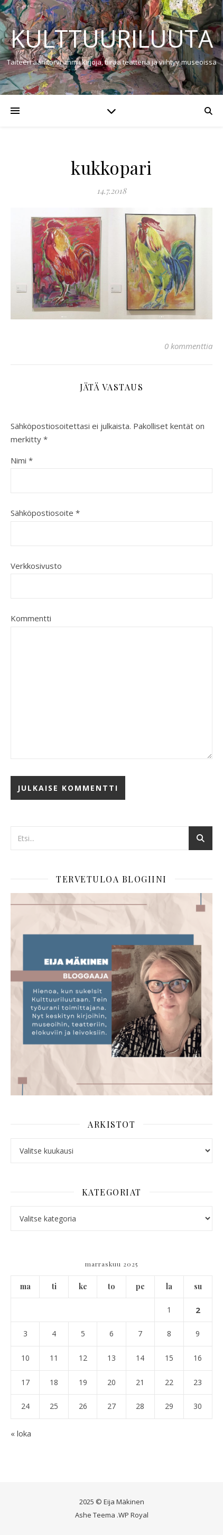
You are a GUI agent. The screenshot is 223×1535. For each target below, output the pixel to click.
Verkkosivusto (36, 565)
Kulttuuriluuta (112, 38)
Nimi (22, 460)
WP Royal (133, 1515)
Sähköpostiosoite (45, 512)
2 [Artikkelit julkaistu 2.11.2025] (198, 1310)
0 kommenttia (188, 346)
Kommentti (31, 618)
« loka (21, 1433)
